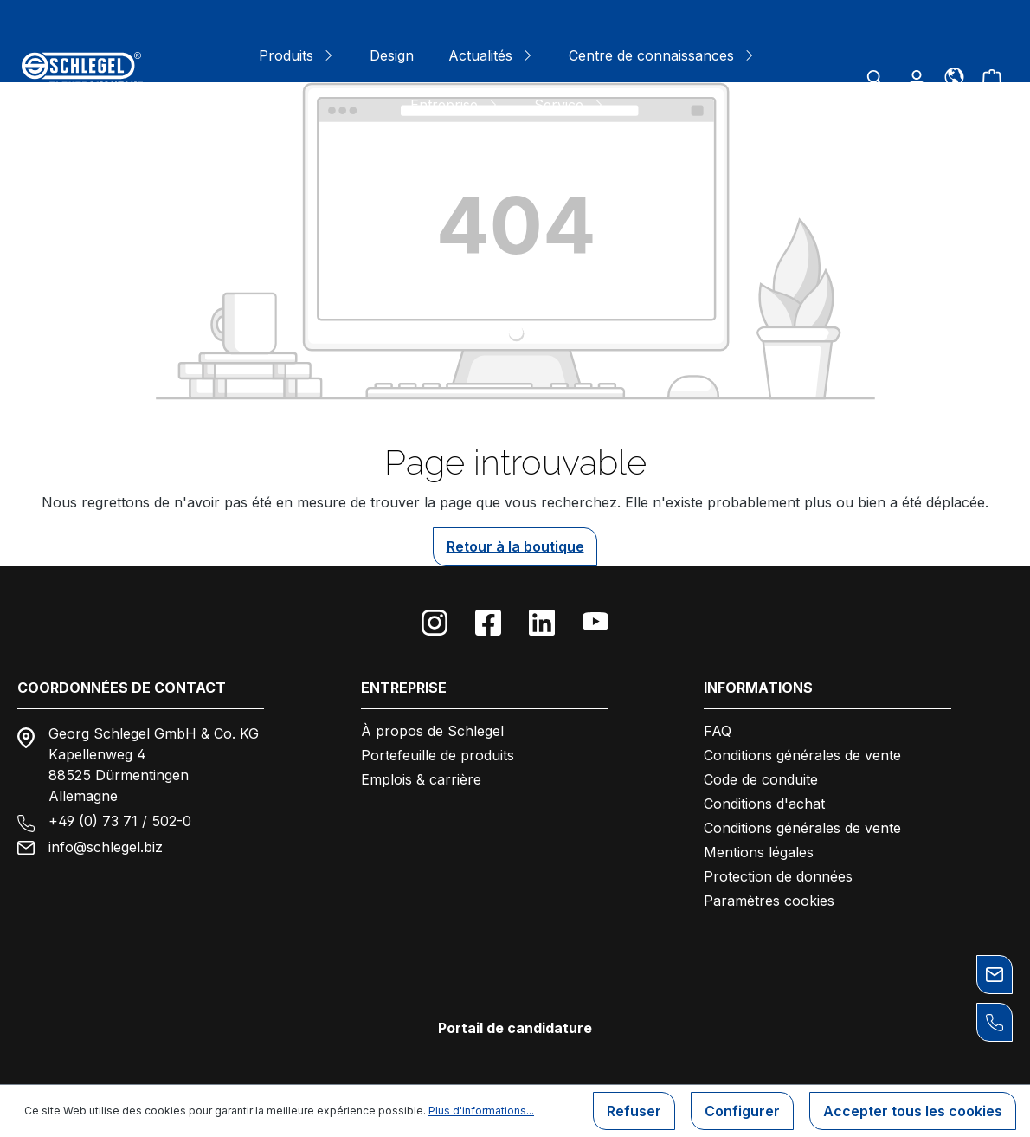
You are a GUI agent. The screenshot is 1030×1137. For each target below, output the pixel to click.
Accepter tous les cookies (912, 1111)
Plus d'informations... (481, 1110)
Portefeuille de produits (437, 755)
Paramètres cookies (769, 900)
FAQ (717, 731)
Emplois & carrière (421, 779)
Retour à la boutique (515, 546)
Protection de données (778, 876)
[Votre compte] (916, 78)
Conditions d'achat (764, 803)
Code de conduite (761, 779)
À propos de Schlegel (432, 731)
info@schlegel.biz (105, 847)
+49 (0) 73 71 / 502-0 (119, 821)
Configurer (742, 1111)
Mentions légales (759, 852)
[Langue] (954, 75)
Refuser (634, 1111)
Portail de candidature (515, 1028)
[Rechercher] (875, 78)
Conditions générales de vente (802, 755)
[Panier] (992, 78)
